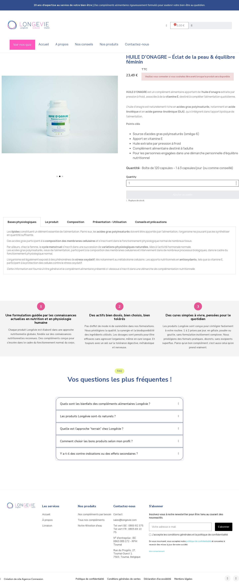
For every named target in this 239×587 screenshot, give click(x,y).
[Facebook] (228, 578)
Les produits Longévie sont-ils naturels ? (88, 423)
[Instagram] (236, 578)
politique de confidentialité (198, 541)
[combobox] (211, 25)
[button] (179, 25)
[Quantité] (182, 183)
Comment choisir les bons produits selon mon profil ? (96, 448)
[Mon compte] (166, 25)
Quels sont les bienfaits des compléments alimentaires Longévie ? (105, 411)
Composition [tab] (75, 222)
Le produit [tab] (51, 222)
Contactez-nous (124, 506)
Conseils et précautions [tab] (151, 222)
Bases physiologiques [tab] (22, 222)
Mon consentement (156, 551)
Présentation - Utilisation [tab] (109, 222)
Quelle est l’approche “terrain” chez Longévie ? (91, 436)
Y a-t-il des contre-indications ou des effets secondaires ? (99, 461)
